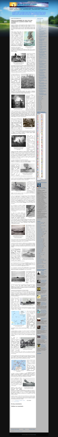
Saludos (38, 255)
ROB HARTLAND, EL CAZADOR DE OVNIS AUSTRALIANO (42, 73)
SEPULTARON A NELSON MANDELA (42, 61)
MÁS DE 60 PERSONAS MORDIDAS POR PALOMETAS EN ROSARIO (42, 39)
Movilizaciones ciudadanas (40, 246)
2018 (39, 20)
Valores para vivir (39, 266)
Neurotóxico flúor (39, 249)
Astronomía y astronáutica (40, 225)
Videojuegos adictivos (40, 267)
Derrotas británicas (16, 401)
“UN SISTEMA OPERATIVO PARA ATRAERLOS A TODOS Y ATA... (42, 34)
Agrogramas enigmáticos (40, 222)
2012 (39, 109)
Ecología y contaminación (40, 233)
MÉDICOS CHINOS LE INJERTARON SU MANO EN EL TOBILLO (42, 55)
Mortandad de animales (40, 245)
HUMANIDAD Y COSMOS (41, 187)
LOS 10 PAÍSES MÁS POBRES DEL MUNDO (44, 296)
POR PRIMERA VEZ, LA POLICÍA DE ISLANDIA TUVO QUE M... (42, 91)
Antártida (38, 224)
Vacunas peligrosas (39, 265)
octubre (40, 97)
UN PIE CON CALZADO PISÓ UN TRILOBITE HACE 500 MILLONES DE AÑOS (43, 304)
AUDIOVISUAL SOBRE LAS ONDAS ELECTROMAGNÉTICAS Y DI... (43, 57)
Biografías (38, 226)
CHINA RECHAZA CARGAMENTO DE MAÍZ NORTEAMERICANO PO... (43, 94)
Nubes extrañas (39, 251)
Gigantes (38, 237)
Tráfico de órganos (39, 262)
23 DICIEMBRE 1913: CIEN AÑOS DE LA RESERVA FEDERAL (42, 47)
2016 (39, 23)
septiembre (40, 98)
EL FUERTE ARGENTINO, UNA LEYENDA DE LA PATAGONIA (42, 70)
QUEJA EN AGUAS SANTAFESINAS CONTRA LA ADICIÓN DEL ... (43, 83)
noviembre (40, 96)
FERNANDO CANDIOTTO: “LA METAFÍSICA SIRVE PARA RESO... (42, 49)
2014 (39, 25)
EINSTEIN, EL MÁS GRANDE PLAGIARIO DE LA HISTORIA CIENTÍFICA (43, 273)
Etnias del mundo (39, 235)
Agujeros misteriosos (40, 223)
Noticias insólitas (39, 250)
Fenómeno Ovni (39, 236)
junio (39, 102)
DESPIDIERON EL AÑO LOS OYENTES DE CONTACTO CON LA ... (43, 37)
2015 (39, 24)
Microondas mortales (40, 244)
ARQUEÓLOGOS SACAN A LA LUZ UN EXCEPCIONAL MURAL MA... (42, 67)
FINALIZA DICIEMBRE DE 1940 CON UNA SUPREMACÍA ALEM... (42, 31)
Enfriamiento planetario (40, 234)
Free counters (39, 180)
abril (39, 104)
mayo (40, 103)
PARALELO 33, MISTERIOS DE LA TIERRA (43, 288)
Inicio (24, 429)
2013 (39, 26)
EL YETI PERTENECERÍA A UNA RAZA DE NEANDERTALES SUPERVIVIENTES (43, 345)
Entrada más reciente (15, 429)
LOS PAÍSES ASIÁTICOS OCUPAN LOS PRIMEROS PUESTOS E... (43, 89)
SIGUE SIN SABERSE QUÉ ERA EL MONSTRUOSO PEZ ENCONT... (42, 78)
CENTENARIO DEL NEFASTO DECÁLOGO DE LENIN (43, 81)
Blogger (35, 434)
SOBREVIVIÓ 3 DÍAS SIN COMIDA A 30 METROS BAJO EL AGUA (42, 86)
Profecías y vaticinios (40, 254)
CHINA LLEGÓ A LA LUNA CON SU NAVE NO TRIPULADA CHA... (42, 64)
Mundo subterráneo (39, 248)
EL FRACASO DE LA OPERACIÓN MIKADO (44, 319)
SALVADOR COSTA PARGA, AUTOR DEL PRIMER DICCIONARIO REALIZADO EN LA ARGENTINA (44, 328)
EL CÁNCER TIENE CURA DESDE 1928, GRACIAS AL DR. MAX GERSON (44, 281)
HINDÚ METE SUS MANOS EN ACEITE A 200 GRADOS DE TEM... (42, 52)
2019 (39, 19)
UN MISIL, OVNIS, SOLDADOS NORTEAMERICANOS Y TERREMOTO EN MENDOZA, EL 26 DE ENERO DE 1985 (44, 337)
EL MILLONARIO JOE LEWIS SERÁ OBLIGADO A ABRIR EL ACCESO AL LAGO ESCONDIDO (44, 311)
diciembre (40, 27)
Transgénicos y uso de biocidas (41, 263)
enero (40, 108)
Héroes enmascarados (40, 238)
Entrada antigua (32, 429)
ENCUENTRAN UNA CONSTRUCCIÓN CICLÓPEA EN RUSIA (42, 75)
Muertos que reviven (40, 247)
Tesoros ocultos (39, 261)
